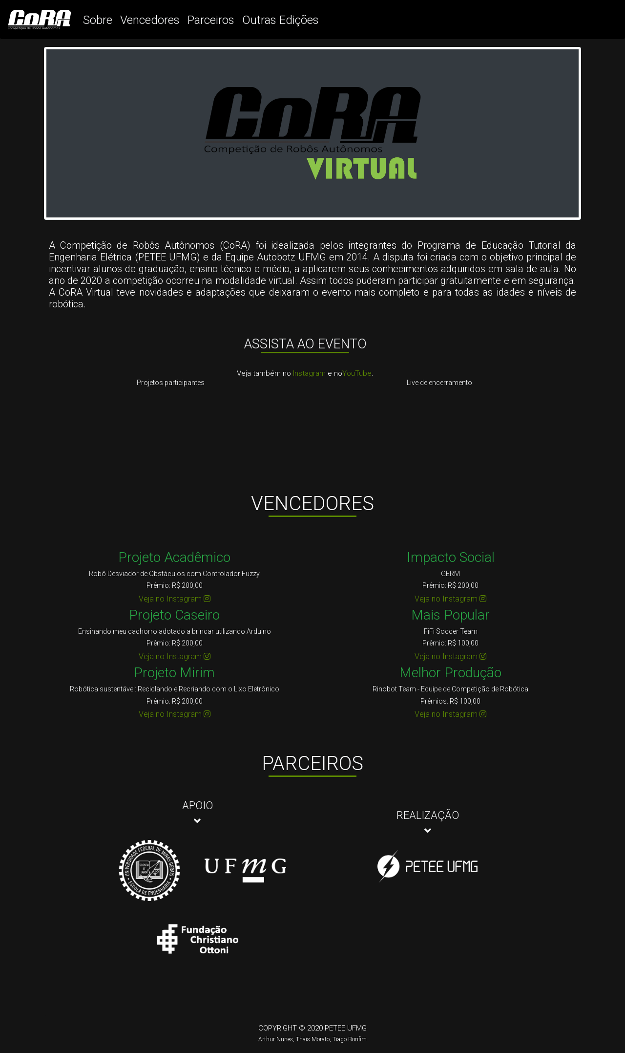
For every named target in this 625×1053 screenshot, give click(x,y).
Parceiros (211, 20)
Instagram (309, 373)
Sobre (97, 20)
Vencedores (150, 20)
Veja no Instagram (174, 598)
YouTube (357, 373)
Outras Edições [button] (280, 20)
